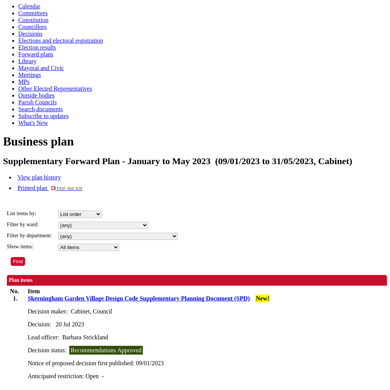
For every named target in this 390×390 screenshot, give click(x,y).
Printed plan (50, 188)
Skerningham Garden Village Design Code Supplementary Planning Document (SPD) (139, 298)
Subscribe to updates (43, 116)
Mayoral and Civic (41, 68)
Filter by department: (29, 235)
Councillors (32, 27)
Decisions (30, 33)
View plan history (39, 177)
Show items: (20, 246)
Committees (33, 13)
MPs (23, 81)
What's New (33, 123)
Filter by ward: (22, 224)
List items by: (21, 213)
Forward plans (35, 54)
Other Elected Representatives (55, 88)
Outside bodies (36, 95)
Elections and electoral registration (60, 40)
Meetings (29, 75)
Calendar (29, 6)
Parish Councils (37, 102)
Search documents (40, 109)
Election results (37, 47)
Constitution (33, 20)
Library (27, 61)
